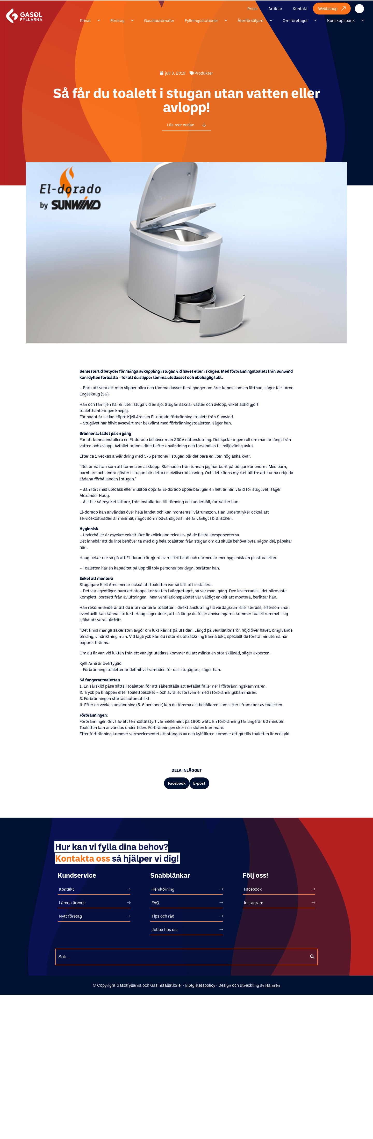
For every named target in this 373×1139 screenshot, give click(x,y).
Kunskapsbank (345, 20)
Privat (90, 20)
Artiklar (275, 8)
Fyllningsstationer (206, 20)
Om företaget (300, 20)
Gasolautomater (159, 20)
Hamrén (272, 985)
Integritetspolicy (200, 985)
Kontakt (300, 8)
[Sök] (312, 957)
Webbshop (332, 8)
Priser (252, 8)
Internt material (364, 8)
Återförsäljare (255, 20)
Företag (122, 20)
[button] (176, 783)
